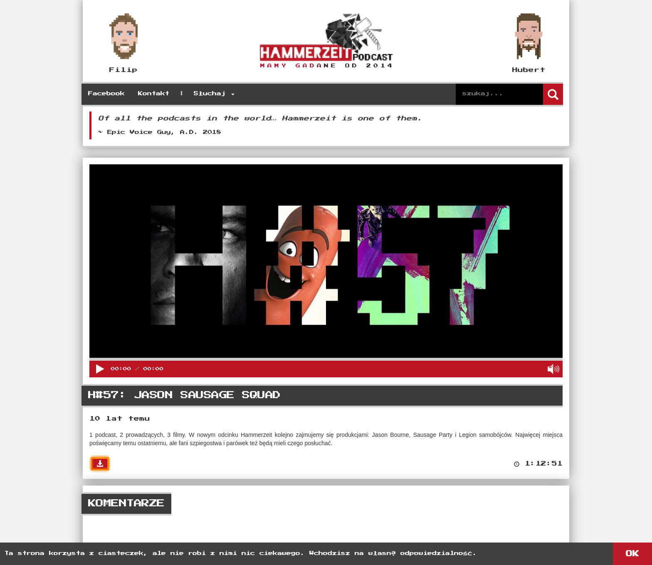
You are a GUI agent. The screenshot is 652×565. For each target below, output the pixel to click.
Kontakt (153, 94)
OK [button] (632, 553)
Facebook (106, 94)
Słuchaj (214, 94)
